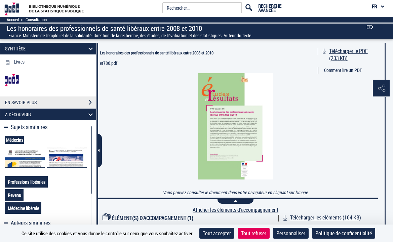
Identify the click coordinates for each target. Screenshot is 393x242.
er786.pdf (108, 63)
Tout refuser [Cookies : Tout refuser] (253, 233)
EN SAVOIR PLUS (50, 102)
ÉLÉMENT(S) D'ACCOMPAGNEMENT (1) (148, 218)
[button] (381, 88)
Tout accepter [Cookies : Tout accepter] (217, 233)
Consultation (36, 20)
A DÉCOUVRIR (50, 114)
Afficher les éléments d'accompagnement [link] (235, 209)
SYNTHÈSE (50, 48)
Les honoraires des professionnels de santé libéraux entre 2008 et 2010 (156, 52)
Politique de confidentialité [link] (343, 233)
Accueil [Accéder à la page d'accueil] (13, 20)
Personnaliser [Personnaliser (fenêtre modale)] (290, 233)
